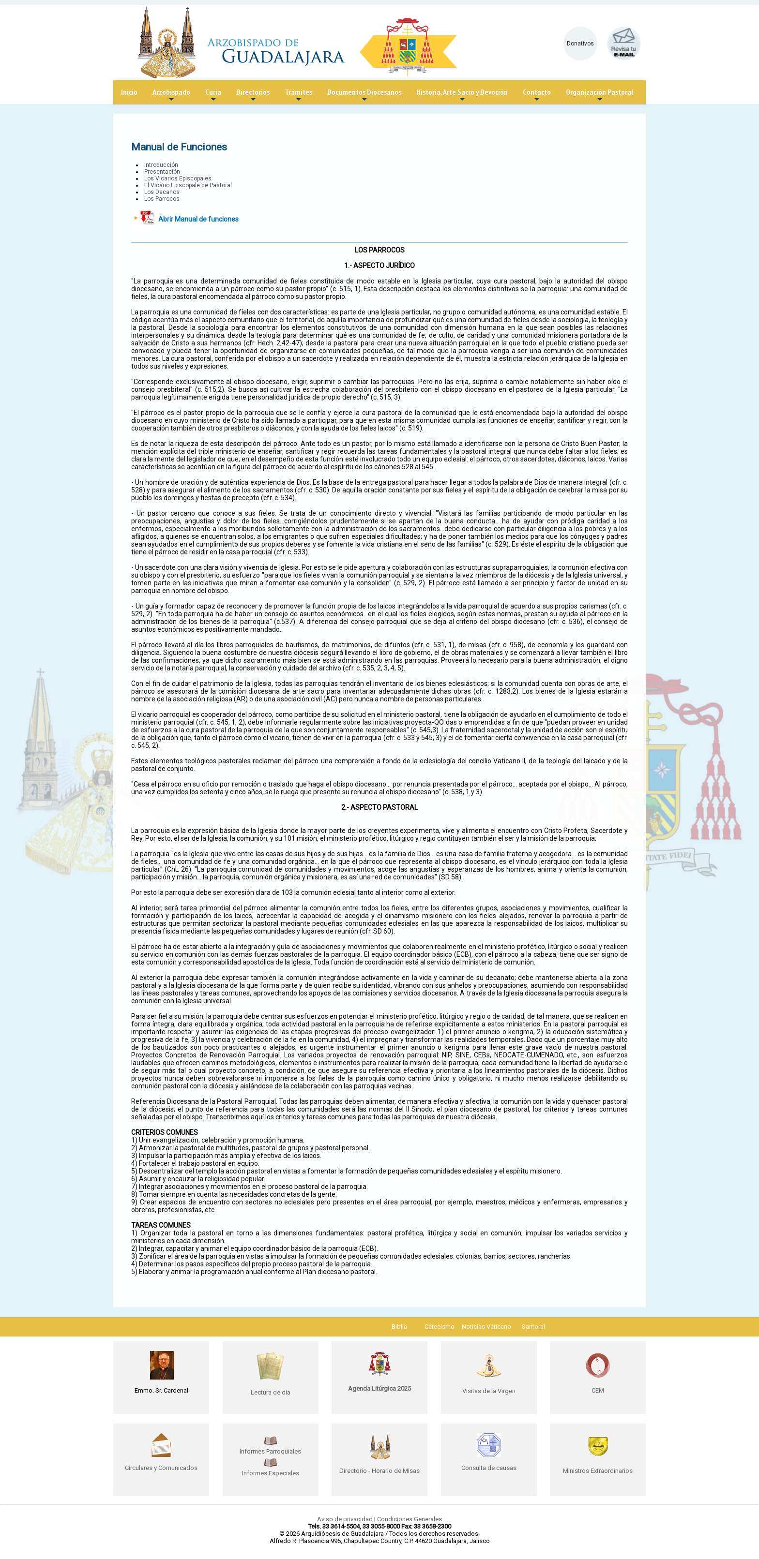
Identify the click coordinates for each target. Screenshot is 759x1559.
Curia (213, 95)
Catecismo (440, 1326)
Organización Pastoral (599, 95)
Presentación (162, 171)
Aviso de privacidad (345, 1519)
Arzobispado (171, 95)
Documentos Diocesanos (364, 95)
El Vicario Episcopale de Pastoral (188, 185)
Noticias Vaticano (486, 1326)
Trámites (298, 95)
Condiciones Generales (409, 1519)
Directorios (253, 95)
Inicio (129, 92)
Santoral (533, 1326)
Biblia (399, 1326)
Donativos (580, 43)
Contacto (537, 95)
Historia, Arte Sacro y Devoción (462, 95)
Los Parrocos (162, 198)
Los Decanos (162, 192)
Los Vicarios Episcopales (178, 178)
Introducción (161, 165)
